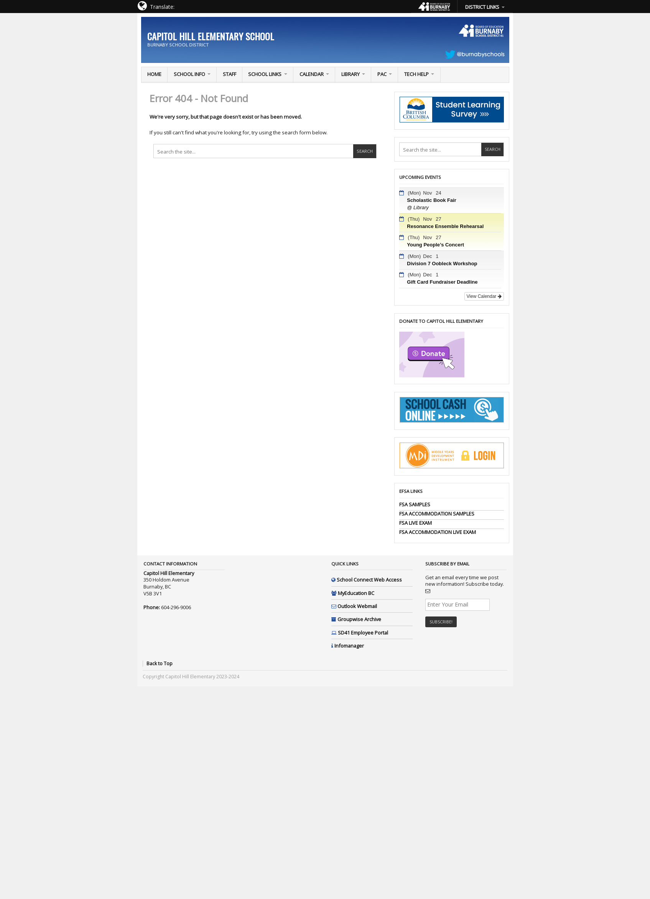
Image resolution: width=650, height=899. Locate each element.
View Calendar (484, 296)
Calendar (311, 74)
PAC (382, 74)
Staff (229, 74)
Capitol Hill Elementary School (210, 36)
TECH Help (416, 74)
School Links (264, 74)
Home (154, 74)
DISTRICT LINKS (482, 6)
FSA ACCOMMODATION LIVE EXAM (437, 532)
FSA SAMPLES (414, 504)
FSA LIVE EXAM (415, 522)
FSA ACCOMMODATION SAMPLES (436, 513)
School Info (189, 74)
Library (350, 74)
